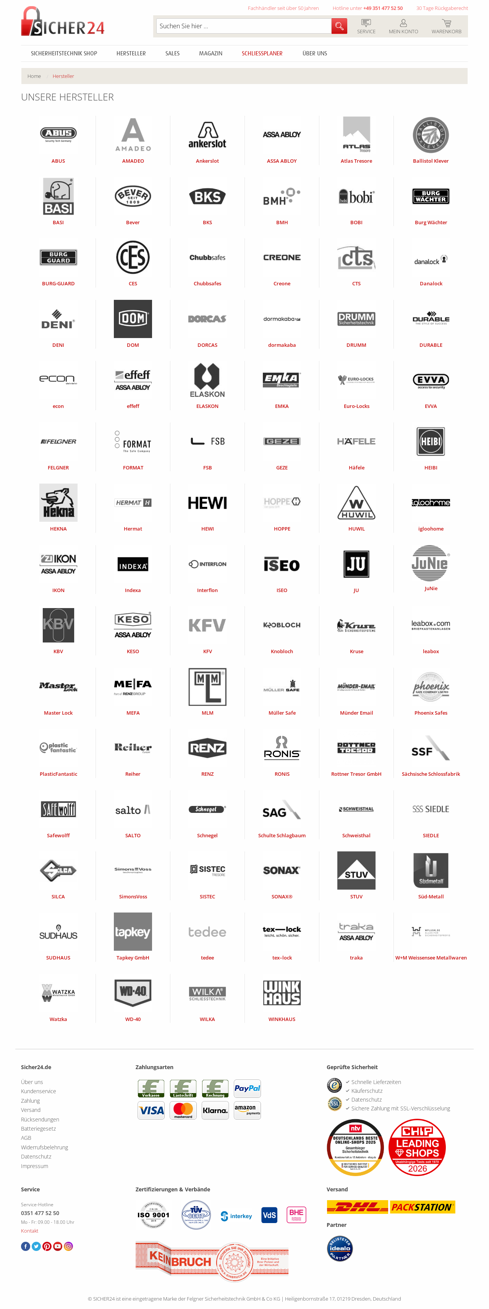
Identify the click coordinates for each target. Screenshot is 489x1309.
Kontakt (29, 1230)
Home (34, 76)
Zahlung (30, 1100)
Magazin (210, 53)
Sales (172, 53)
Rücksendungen (40, 1119)
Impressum (34, 1166)
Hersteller (131, 53)
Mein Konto (403, 27)
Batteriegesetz (38, 1128)
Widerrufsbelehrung (44, 1147)
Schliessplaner (262, 53)
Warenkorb (446, 27)
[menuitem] (40, 76)
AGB (26, 1137)
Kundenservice (38, 1091)
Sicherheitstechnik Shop (64, 53)
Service (366, 27)
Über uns (315, 53)
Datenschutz (36, 1156)
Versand (30, 1109)
